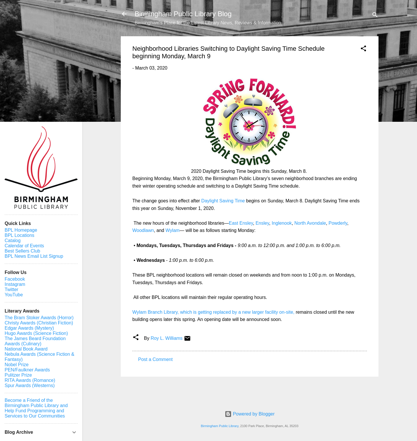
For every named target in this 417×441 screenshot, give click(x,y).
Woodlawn (143, 230)
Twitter (11, 289)
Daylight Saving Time (223, 200)
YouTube (14, 294)
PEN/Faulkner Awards (27, 369)
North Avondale (309, 223)
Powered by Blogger (250, 413)
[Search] (375, 16)
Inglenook (282, 223)
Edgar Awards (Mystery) (29, 328)
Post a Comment (155, 359)
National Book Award (26, 348)
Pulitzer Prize (18, 375)
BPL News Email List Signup (34, 256)
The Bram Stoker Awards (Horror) (39, 317)
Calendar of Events (24, 245)
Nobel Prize (17, 364)
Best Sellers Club (22, 250)
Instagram (15, 284)
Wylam (172, 230)
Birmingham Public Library (219, 426)
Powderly (337, 223)
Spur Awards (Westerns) (30, 385)
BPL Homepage (21, 230)
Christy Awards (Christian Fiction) (39, 322)
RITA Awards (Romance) (30, 380)
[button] (363, 49)
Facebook (15, 279)
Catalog (13, 240)
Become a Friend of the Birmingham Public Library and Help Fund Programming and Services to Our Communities (36, 408)
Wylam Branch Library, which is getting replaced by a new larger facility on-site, (213, 312)
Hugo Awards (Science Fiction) (36, 333)
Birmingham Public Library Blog (183, 14)
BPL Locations (19, 235)
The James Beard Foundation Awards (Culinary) (35, 341)
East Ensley (241, 223)
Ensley (262, 223)
